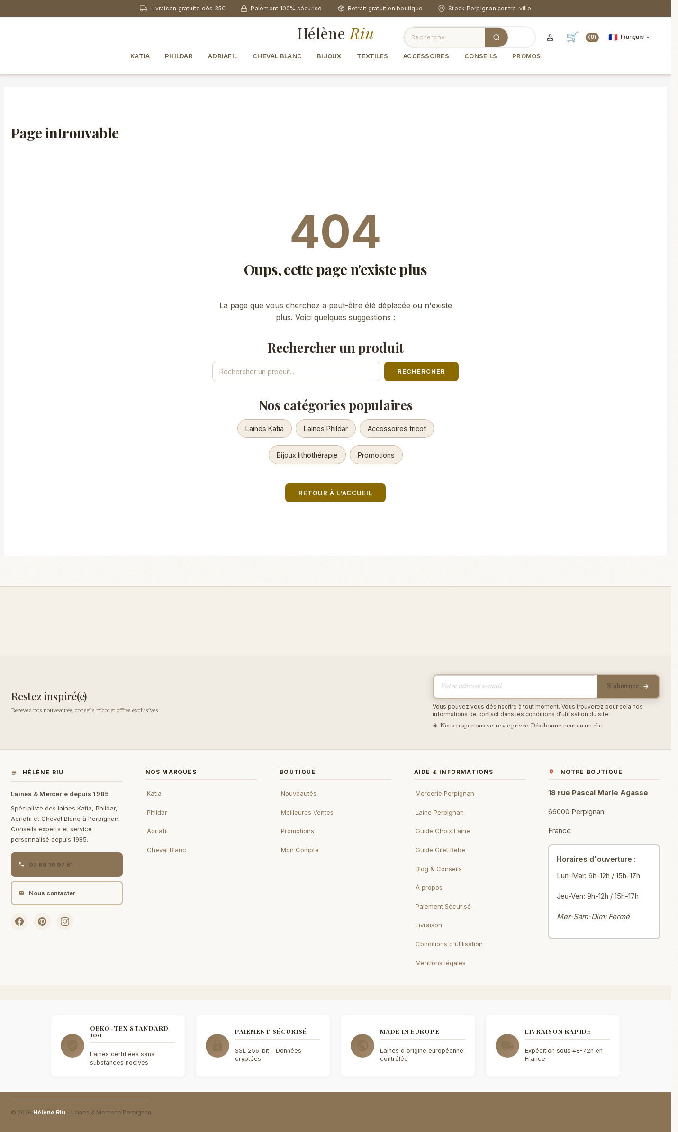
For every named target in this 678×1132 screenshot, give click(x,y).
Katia (154, 793)
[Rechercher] (496, 37)
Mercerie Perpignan (445, 793)
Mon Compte (300, 850)
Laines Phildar (326, 428)
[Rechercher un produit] (296, 371)
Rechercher (421, 371)
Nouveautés (298, 793)
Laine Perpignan (440, 812)
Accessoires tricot (397, 428)
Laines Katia (264, 428)
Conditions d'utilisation (449, 944)
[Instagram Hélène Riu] (64, 921)
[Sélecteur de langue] (629, 37)
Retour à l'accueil (335, 493)
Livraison (429, 925)
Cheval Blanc (166, 850)
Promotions (376, 455)
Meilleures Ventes (307, 812)
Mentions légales (441, 962)
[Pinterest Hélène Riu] (42, 921)
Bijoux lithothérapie (307, 455)
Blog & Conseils (439, 869)
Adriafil (157, 831)
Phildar (157, 812)
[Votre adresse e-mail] (515, 686)
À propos (429, 887)
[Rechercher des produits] (445, 37)
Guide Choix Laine (443, 831)
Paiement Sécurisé (443, 906)
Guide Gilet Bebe (440, 850)
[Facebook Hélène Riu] (19, 921)
